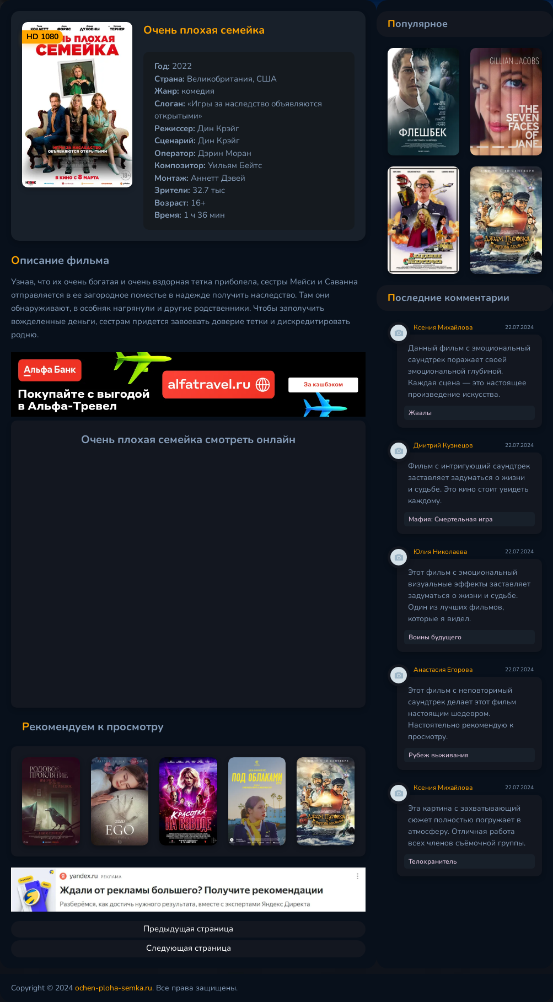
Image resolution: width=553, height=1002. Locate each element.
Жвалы (420, 412)
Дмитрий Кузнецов (443, 445)
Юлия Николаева (440, 551)
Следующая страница (188, 947)
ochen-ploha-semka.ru (113, 988)
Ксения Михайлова (443, 327)
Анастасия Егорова (443, 669)
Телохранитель (433, 861)
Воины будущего (435, 637)
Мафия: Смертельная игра (451, 519)
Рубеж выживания (439, 755)
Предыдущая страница (188, 928)
